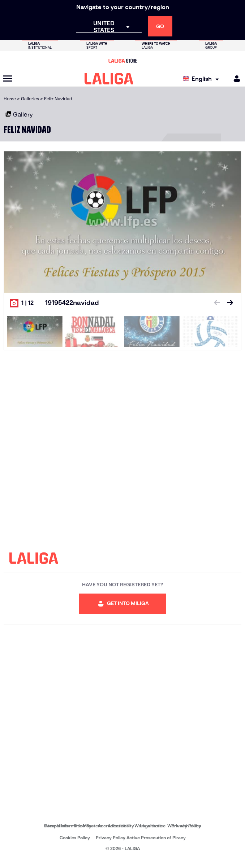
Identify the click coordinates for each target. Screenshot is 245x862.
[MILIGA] (234, 78)
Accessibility (121, 825)
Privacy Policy (186, 825)
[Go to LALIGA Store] (122, 61)
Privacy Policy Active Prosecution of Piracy (141, 837)
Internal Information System (73, 825)
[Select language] (203, 79)
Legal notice (153, 825)
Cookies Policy (75, 837)
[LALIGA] (109, 78)
